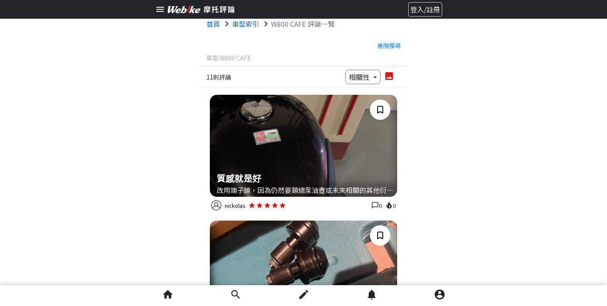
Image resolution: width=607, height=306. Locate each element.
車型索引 (245, 24)
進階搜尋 (389, 45)
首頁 (213, 24)
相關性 (360, 77)
